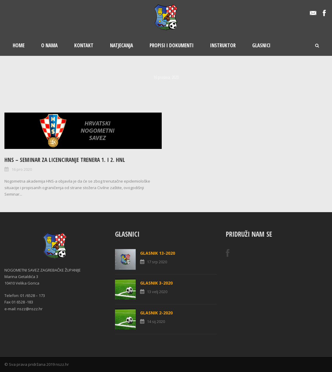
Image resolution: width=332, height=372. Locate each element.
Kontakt (83, 45)
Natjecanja (121, 45)
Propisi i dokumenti (172, 45)
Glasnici (261, 45)
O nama (49, 45)
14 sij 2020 (156, 321)
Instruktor (223, 45)
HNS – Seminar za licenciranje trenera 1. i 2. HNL (64, 160)
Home (19, 45)
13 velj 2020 (157, 291)
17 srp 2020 (157, 261)
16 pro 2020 (22, 169)
